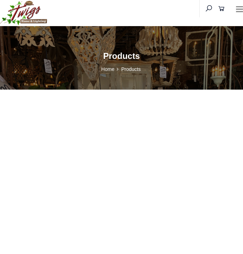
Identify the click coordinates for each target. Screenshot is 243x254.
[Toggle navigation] (239, 9)
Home (107, 69)
